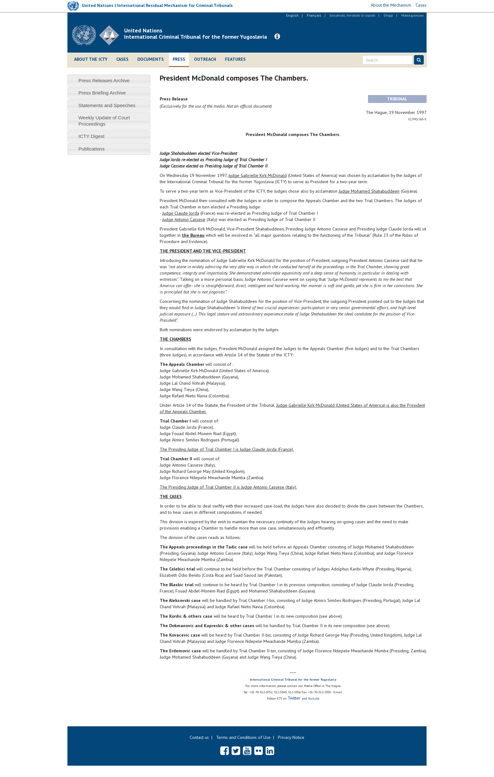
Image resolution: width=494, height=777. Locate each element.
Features (235, 59)
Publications (91, 148)
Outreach (205, 59)
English (292, 15)
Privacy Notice (291, 737)
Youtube (313, 698)
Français (314, 15)
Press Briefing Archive (102, 92)
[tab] (108, 80)
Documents (150, 59)
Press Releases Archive (104, 80)
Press (179, 59)
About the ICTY (90, 59)
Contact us (199, 737)
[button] (277, 36)
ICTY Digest (91, 136)
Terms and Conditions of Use (243, 737)
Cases (122, 59)
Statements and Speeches (106, 105)
